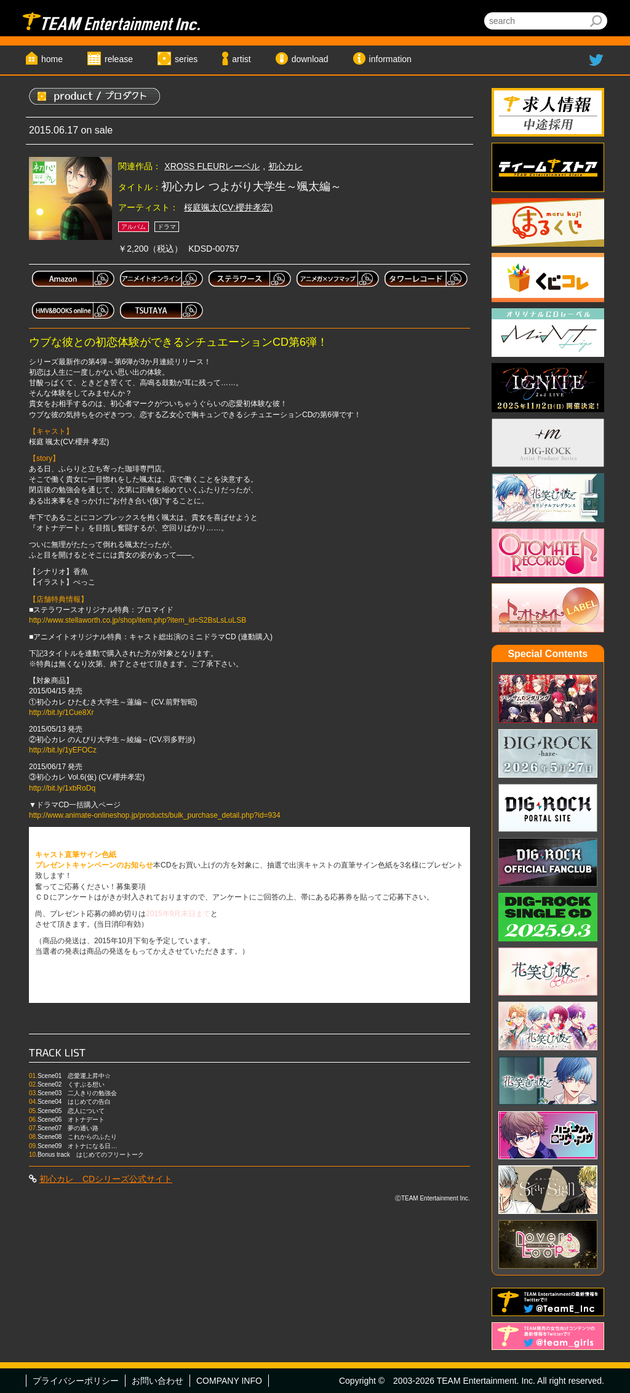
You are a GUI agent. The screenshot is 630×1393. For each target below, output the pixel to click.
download (310, 59)
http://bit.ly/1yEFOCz (63, 750)
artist (241, 59)
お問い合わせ (157, 1381)
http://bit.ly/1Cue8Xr (61, 712)
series (186, 59)
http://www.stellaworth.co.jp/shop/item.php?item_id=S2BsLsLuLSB (137, 620)
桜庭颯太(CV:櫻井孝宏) (228, 207)
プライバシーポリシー (76, 1381)
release (119, 59)
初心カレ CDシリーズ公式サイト (105, 1179)
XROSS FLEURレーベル (212, 166)
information (390, 59)
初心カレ (285, 166)
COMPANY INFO (229, 1381)
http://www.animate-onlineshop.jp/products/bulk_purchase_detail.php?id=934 (155, 815)
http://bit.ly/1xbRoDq (62, 788)
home (52, 59)
